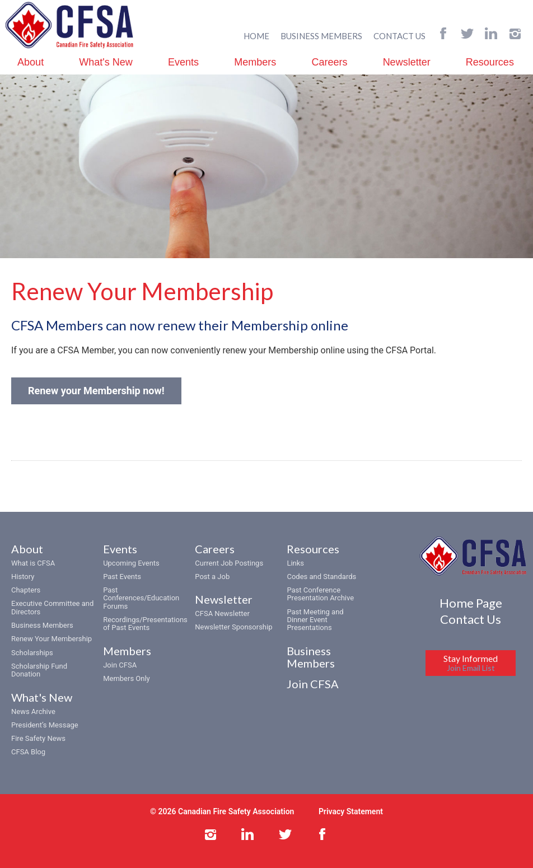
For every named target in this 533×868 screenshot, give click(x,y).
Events (183, 62)
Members (255, 62)
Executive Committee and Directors (52, 607)
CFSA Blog (28, 752)
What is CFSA (33, 563)
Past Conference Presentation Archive (320, 594)
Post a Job (212, 576)
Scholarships (32, 652)
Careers (329, 62)
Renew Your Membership (51, 638)
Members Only (126, 678)
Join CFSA (120, 665)
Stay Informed (470, 663)
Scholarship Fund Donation (39, 670)
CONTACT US (399, 36)
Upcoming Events (131, 563)
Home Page (471, 602)
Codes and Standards (321, 576)
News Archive (33, 711)
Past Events (122, 576)
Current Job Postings (229, 563)
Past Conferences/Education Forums (141, 598)
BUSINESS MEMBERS (321, 36)
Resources (490, 62)
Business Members (42, 625)
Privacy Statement (351, 811)
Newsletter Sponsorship (233, 627)
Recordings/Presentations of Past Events (145, 623)
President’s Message (44, 725)
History (22, 576)
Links (295, 563)
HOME (256, 36)
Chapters (25, 590)
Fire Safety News (38, 738)
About (30, 62)
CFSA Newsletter (222, 613)
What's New (105, 62)
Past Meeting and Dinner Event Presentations (315, 620)
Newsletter (407, 62)
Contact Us (470, 619)
